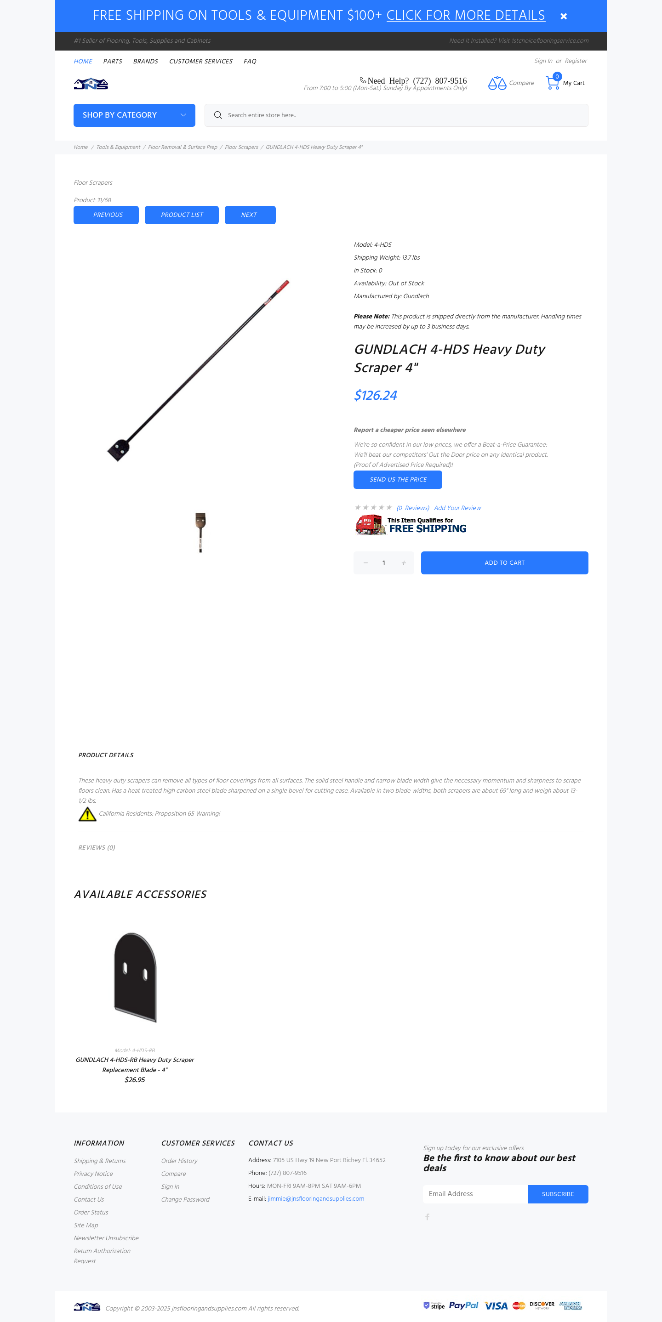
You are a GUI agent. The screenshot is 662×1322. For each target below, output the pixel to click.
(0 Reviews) (412, 509)
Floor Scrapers (241, 147)
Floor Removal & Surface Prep (182, 147)
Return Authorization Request (102, 1256)
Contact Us (88, 1200)
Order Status (91, 1213)
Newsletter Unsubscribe (106, 1238)
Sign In (543, 61)
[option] (134, 1001)
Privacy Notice (93, 1174)
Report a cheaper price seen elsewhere (410, 430)
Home (83, 62)
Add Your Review (457, 509)
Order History (179, 1161)
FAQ (250, 62)
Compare (173, 1174)
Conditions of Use (98, 1187)
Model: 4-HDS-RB (134, 1050)
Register (576, 61)
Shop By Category (120, 115)
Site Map (86, 1225)
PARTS (112, 62)
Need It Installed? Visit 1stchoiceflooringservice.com (518, 41)
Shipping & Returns (100, 1161)
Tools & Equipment (118, 147)
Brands (145, 62)
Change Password (185, 1200)
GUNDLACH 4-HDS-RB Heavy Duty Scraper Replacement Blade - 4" (134, 1065)
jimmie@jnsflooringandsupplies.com (316, 1199)
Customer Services (200, 62)
